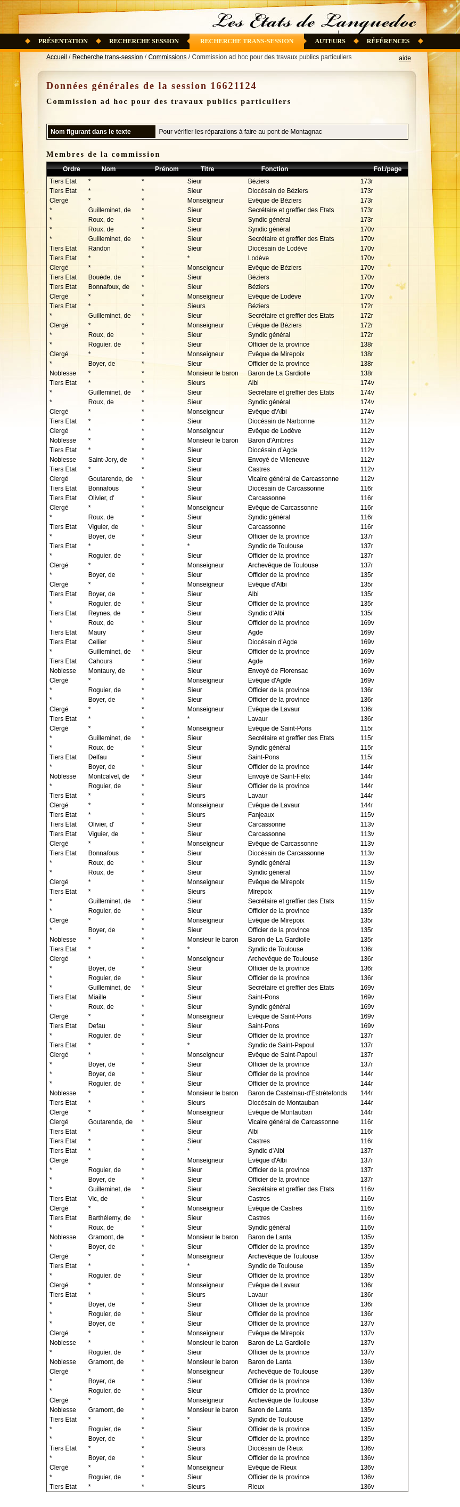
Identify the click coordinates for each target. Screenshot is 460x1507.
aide (405, 58)
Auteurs (330, 41)
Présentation (63, 41)
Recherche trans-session (247, 41)
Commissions (167, 57)
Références (388, 41)
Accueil (56, 57)
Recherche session (144, 41)
